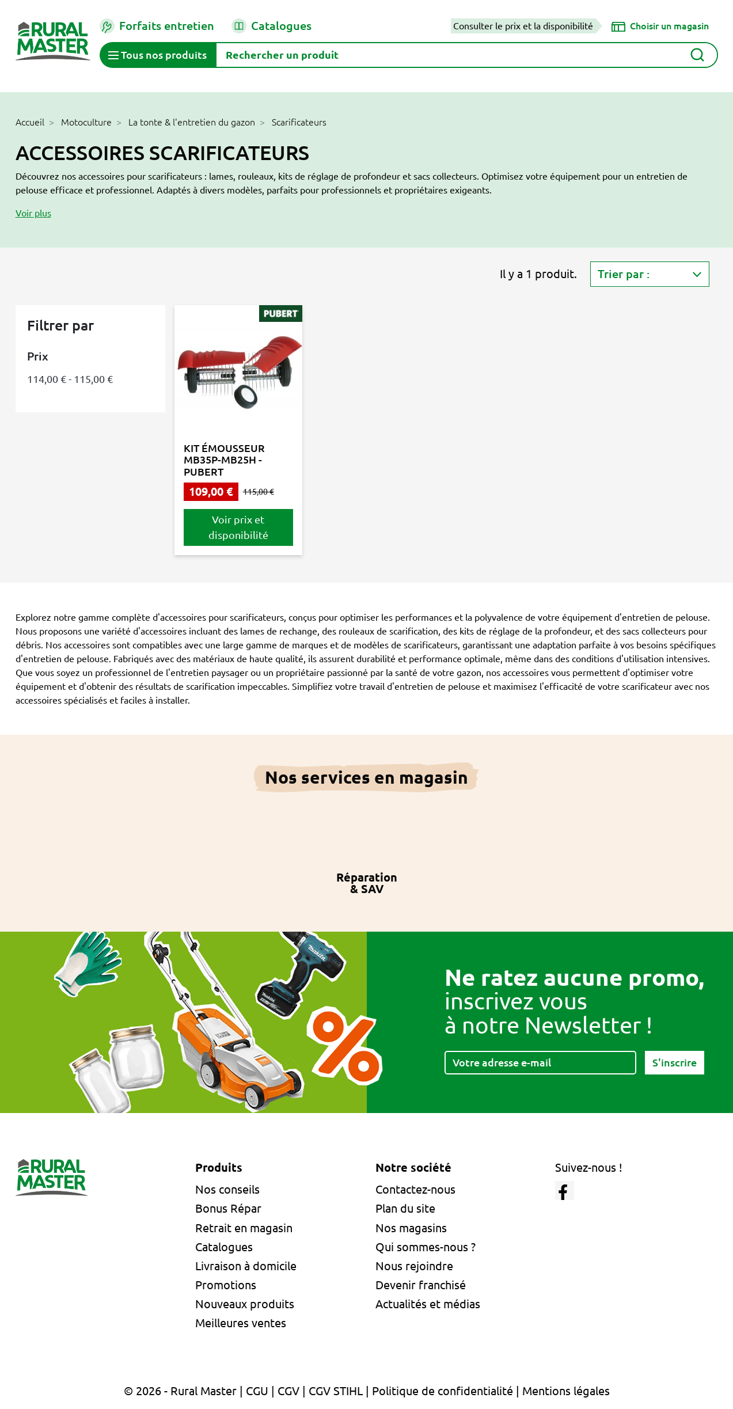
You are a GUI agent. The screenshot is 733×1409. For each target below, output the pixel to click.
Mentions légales (566, 1390)
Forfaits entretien (157, 25)
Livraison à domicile (246, 1266)
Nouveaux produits (244, 1304)
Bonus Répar (228, 1208)
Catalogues (271, 25)
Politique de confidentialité (442, 1390)
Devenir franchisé (420, 1285)
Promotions (225, 1285)
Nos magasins (411, 1228)
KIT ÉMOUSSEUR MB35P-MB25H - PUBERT (224, 459)
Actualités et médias (427, 1304)
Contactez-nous (415, 1189)
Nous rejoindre (414, 1266)
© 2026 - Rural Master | (185, 1390)
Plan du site (405, 1208)
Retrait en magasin (244, 1228)
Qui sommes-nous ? (425, 1247)
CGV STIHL (336, 1390)
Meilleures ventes (240, 1323)
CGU (257, 1390)
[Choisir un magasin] (660, 26)
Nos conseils (227, 1189)
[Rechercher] (467, 55)
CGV (288, 1390)
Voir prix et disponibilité (238, 527)
